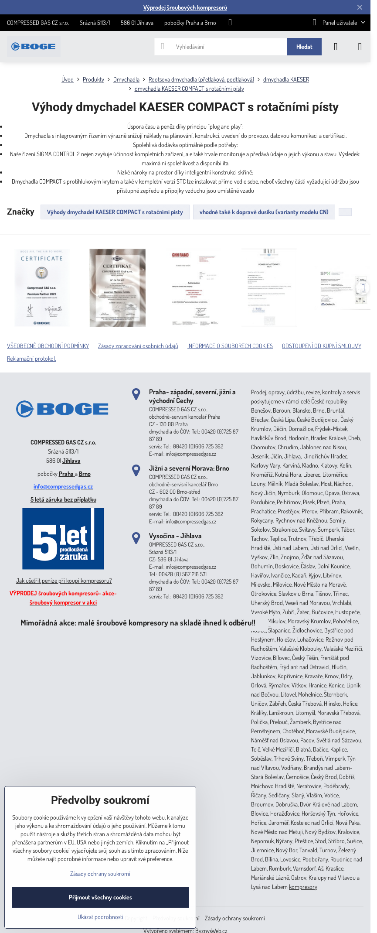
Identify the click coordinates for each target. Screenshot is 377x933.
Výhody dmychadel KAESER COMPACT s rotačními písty (115, 211)
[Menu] (360, 46)
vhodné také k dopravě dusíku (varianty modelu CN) (264, 211)
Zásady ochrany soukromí (235, 918)
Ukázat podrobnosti (100, 916)
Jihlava (71, 460)
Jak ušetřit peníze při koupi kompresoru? (64, 580)
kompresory (303, 886)
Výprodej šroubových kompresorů (185, 7)
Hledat (304, 46)
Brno (85, 473)
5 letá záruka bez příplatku (63, 499)
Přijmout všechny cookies (100, 897)
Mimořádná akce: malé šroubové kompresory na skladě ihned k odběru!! (137, 622)
